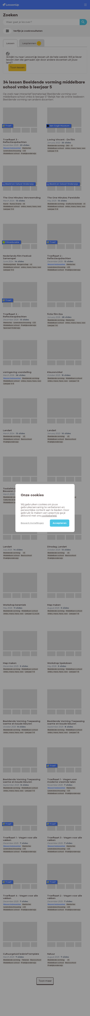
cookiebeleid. (49, 515)
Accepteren (59, 523)
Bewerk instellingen (32, 523)
